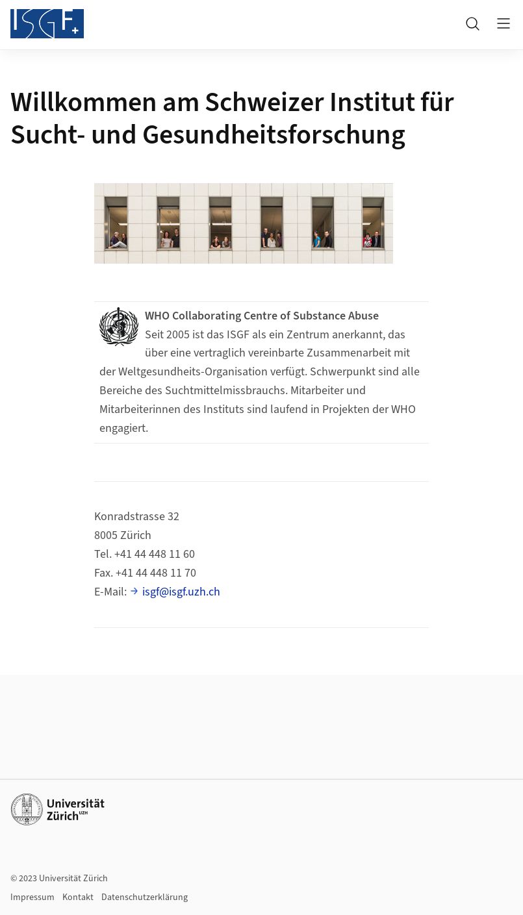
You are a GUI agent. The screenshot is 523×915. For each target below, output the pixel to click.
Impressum (32, 897)
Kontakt (78, 897)
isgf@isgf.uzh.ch (181, 592)
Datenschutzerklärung (144, 897)
